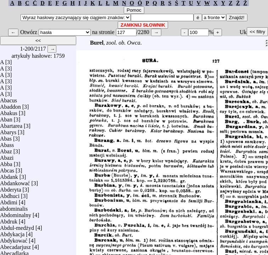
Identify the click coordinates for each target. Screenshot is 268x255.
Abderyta (10, 188)
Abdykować (13, 239)
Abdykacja (12, 233)
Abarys (8, 131)
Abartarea (11, 124)
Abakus (8, 111)
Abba (6, 162)
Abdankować (15, 181)
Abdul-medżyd (17, 226)
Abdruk (8, 220)
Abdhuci (9, 194)
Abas (6, 137)
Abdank (9, 175)
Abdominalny (15, 213)
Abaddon (10, 105)
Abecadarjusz (15, 245)
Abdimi (8, 201)
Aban (6, 118)
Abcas (7, 169)
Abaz (6, 150)
